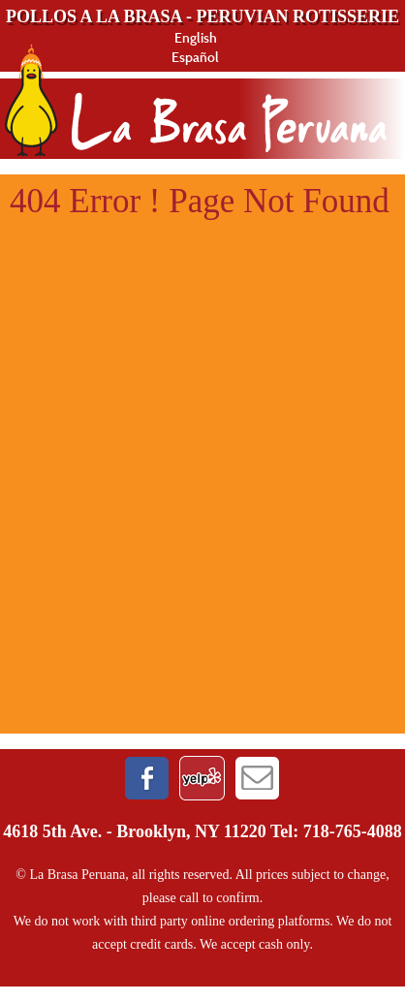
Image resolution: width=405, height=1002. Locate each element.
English (195, 38)
